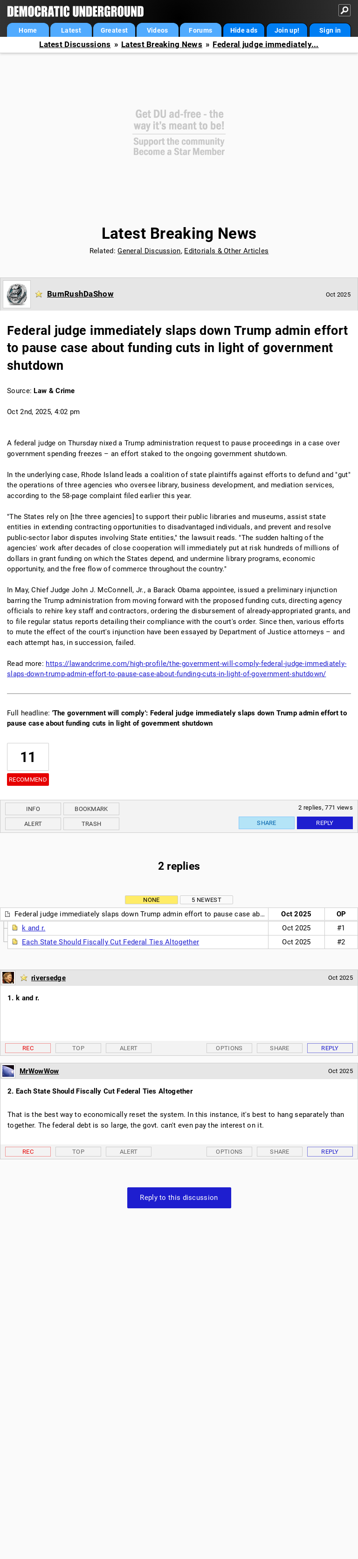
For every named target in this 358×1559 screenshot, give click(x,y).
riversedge (48, 978)
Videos (157, 30)
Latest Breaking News (161, 44)
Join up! (287, 30)
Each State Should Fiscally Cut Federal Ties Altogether (110, 942)
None (151, 899)
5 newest (206, 899)
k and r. (33, 928)
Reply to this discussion (179, 1197)
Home (28, 30)
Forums (200, 30)
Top (78, 1048)
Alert (33, 823)
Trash (92, 823)
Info (33, 808)
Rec (28, 1048)
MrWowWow (39, 1071)
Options (229, 1048)
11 (28, 757)
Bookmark (91, 808)
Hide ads (243, 30)
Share (266, 822)
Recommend (28, 779)
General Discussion (148, 251)
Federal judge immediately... (265, 44)
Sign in (330, 30)
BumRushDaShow (80, 293)
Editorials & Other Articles (226, 251)
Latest (71, 30)
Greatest (114, 30)
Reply (325, 822)
